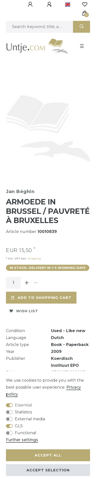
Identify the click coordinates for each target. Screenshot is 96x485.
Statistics (23, 412)
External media (30, 419)
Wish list (23, 309)
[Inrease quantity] (26, 281)
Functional (25, 432)
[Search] (81, 27)
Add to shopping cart (41, 296)
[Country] (67, 4)
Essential (23, 405)
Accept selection (48, 470)
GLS (19, 426)
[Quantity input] (13, 281)
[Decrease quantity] (35, 281)
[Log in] (31, 4)
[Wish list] (84, 4)
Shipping (34, 257)
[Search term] (39, 27)
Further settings (22, 439)
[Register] (50, 4)
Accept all (48, 455)
